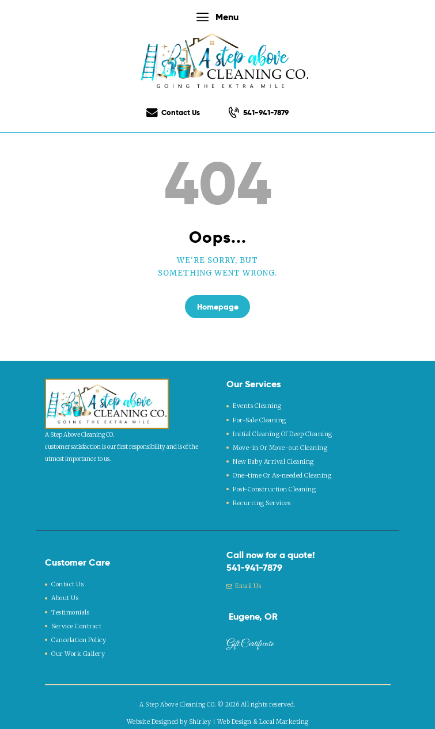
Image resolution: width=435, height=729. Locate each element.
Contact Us (67, 577)
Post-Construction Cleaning (273, 483)
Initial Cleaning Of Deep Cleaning (281, 430)
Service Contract (75, 616)
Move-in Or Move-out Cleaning (278, 444)
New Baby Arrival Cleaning (272, 457)
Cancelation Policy (78, 629)
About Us (64, 590)
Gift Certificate (250, 637)
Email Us (244, 579)
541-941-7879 (254, 561)
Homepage (218, 306)
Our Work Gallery (76, 642)
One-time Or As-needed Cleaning (280, 470)
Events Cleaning (257, 405)
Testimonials (70, 602)
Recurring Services (260, 496)
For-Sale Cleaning (259, 417)
